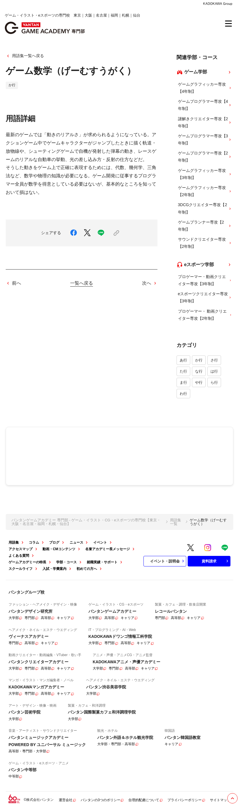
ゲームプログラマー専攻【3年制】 (205, 139)
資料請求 (216, 561)
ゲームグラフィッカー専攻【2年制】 (205, 191)
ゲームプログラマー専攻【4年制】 (205, 105)
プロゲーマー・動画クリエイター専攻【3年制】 (205, 280)
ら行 (214, 382)
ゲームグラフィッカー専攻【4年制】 (205, 88)
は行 (214, 371)
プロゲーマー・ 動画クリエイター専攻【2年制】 (205, 315)
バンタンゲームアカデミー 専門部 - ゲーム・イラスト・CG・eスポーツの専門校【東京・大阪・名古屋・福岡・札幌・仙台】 (86, 522)
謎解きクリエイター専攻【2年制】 (205, 122)
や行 (198, 382)
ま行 (183, 382)
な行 (198, 371)
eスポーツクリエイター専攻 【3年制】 (205, 297)
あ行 (183, 360)
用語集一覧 (175, 522)
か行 (198, 360)
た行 (183, 371)
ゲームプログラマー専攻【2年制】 (205, 156)
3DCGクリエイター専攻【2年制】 (205, 208)
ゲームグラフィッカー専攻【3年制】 (205, 174)
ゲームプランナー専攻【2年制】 (205, 226)
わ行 (183, 393)
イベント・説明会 (167, 561)
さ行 (214, 360)
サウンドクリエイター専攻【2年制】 (205, 243)
